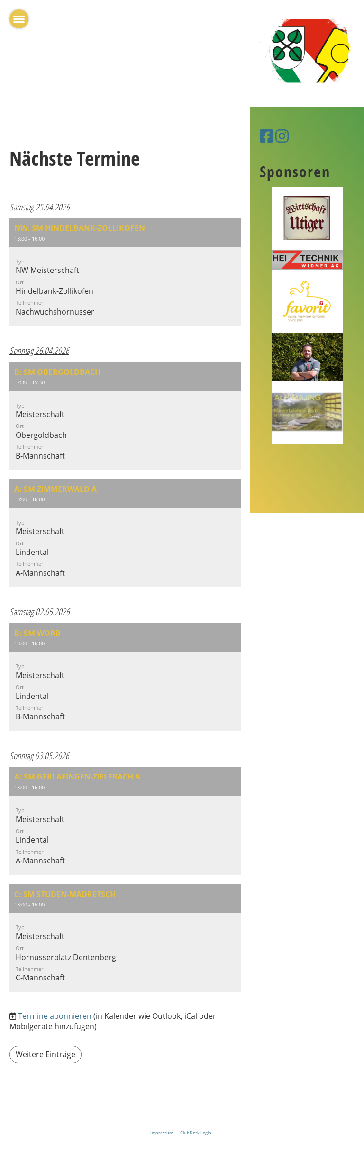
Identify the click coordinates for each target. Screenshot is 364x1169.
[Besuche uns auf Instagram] (282, 136)
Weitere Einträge (45, 1054)
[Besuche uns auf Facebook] (266, 136)
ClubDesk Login (195, 1133)
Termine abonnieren (54, 1016)
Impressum (162, 1133)
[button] (125, 272)
